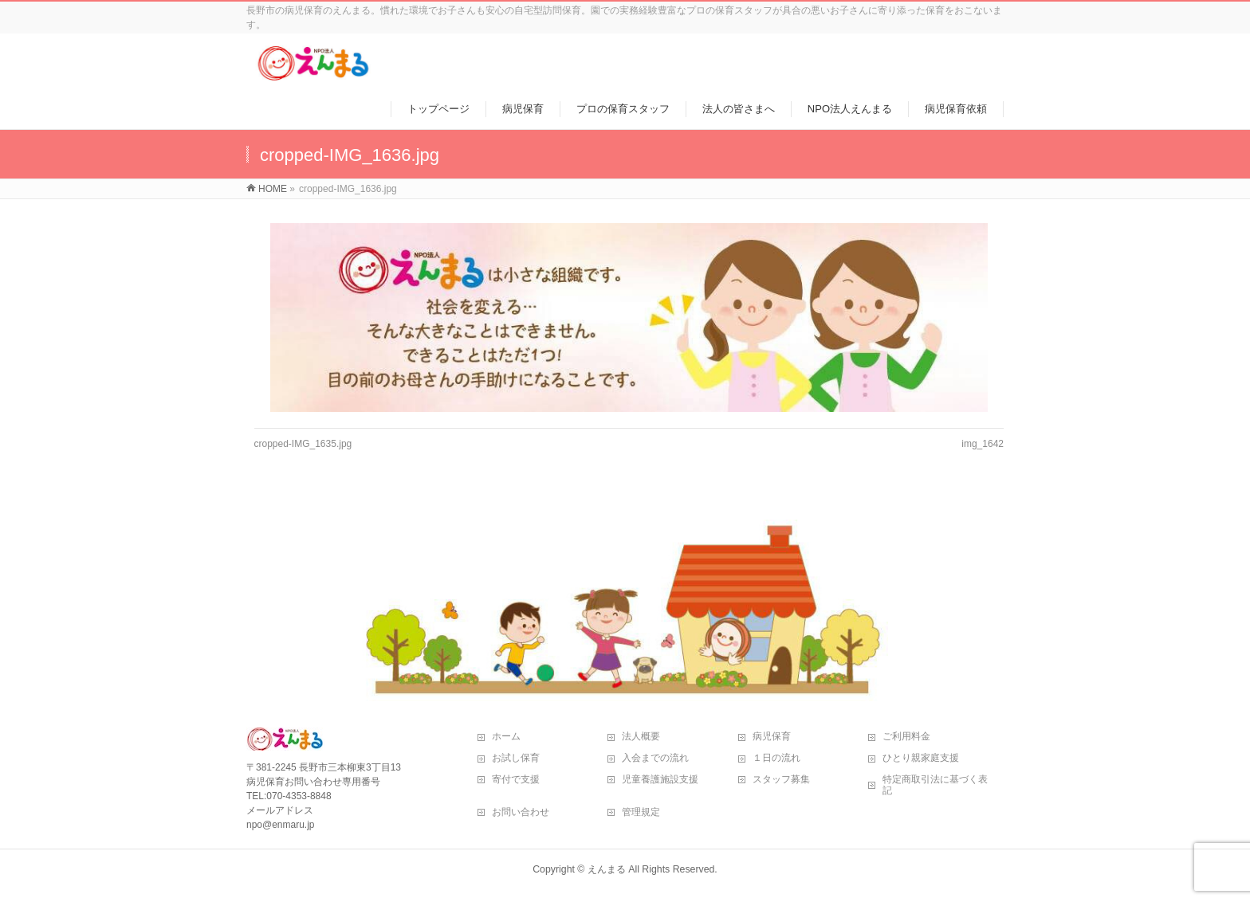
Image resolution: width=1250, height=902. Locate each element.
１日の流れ (776, 757)
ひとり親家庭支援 (920, 757)
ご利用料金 (906, 736)
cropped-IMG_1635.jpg (303, 443)
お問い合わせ (520, 812)
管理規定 (641, 812)
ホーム (506, 736)
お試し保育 (516, 757)
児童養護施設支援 (660, 779)
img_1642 (982, 443)
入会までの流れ (655, 757)
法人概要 (641, 736)
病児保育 (772, 736)
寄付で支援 (516, 779)
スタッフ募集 (781, 779)
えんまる (607, 869)
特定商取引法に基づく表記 (935, 785)
